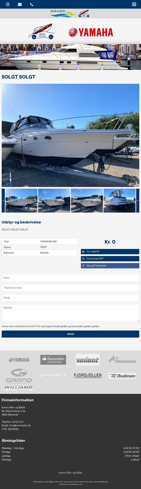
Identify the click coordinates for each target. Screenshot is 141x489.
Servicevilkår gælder (81, 326)
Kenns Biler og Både (70, 472)
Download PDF (93, 258)
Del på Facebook (94, 265)
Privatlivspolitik (60, 326)
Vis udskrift (90, 251)
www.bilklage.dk (101, 482)
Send (70, 334)
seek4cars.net (75, 484)
